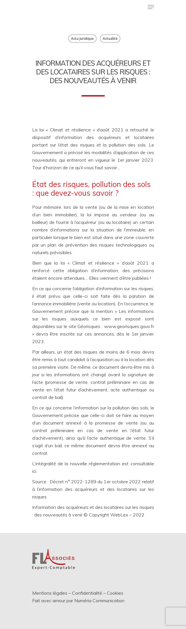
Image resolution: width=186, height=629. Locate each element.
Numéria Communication (99, 600)
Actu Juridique (82, 38)
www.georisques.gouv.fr (129, 326)
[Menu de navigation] (151, 7)
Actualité (110, 38)
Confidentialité (87, 593)
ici (34, 471)
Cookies (115, 593)
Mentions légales (49, 593)
